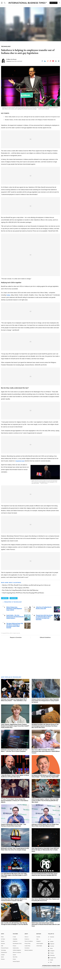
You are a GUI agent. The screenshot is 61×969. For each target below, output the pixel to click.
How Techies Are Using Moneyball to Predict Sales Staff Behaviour (20, 590)
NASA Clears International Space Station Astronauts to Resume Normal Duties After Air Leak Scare (46, 924)
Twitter (8, 295)
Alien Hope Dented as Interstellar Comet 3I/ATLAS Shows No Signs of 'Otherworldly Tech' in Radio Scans (45, 850)
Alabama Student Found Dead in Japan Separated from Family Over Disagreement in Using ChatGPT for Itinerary (45, 700)
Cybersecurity (15, 948)
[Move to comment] (58, 61)
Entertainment (4, 952)
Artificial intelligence (17, 950)
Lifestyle (2, 954)
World (2, 936)
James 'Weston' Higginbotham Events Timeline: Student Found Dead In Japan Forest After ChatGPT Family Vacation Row (15, 726)
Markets (2, 941)
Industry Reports (16, 961)
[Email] (56, 61)
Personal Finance (4, 948)
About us (26, 936)
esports (14, 954)
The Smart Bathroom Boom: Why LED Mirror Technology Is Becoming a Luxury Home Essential (14, 625)
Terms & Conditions (29, 941)
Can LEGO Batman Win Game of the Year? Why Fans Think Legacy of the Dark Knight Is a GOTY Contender (14, 875)
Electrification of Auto (17, 943)
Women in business (17, 952)
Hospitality (15, 939)
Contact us (27, 939)
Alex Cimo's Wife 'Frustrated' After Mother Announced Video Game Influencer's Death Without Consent (46, 751)
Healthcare (15, 941)
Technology (3, 950)
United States (39, 945)
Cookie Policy (27, 945)
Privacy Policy (27, 943)
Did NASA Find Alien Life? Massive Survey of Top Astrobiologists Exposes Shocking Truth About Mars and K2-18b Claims (45, 726)
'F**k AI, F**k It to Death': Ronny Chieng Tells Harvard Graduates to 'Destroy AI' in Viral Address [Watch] (14, 800)
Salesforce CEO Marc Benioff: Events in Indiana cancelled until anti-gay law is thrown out (26, 585)
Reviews (3, 959)
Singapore (38, 941)
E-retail (14, 936)
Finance (14, 945)
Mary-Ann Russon (12, 59)
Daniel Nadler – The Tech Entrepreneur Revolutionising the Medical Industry (15, 617)
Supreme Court (20, 461)
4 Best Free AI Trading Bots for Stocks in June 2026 (44, 607)
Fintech (14, 959)
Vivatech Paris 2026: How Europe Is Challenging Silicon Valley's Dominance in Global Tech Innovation (44, 617)
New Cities (15, 956)
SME (2, 945)
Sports (2, 956)
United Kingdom (39, 943)
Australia (38, 936)
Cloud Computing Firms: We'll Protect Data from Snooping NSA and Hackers (23, 593)
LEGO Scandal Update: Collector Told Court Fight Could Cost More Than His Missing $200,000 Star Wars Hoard (45, 800)
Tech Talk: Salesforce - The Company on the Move (15, 587)
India (37, 939)
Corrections (27, 948)
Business (3, 943)
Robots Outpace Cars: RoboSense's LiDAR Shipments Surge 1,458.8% (14, 608)
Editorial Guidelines (45, 637)
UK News (3, 939)
